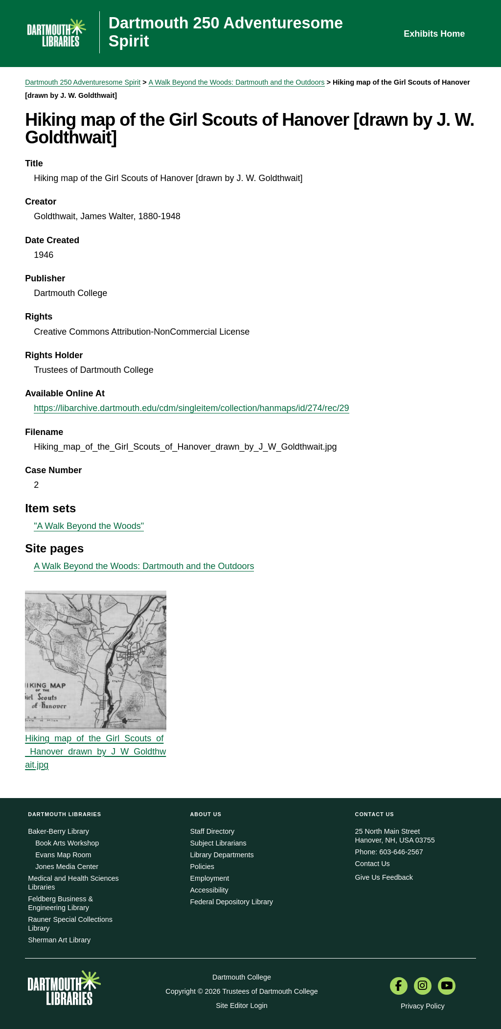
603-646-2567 (401, 852)
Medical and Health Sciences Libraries (73, 882)
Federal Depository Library (231, 902)
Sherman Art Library (59, 940)
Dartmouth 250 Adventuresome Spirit (82, 82)
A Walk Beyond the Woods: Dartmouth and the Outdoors (237, 82)
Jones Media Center (66, 866)
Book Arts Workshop (67, 843)
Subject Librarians (218, 843)
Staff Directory (212, 831)
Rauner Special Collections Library (70, 923)
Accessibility (209, 890)
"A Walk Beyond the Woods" (89, 526)
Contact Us (372, 864)
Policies (202, 866)
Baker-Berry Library (58, 831)
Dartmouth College (241, 977)
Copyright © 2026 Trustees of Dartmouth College (241, 991)
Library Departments (221, 855)
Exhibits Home (434, 33)
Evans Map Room (63, 855)
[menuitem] (399, 987)
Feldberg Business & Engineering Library (60, 903)
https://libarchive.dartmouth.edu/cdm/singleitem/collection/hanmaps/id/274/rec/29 (191, 408)
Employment (209, 878)
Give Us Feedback (384, 877)
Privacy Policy (423, 1006)
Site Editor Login (242, 1005)
